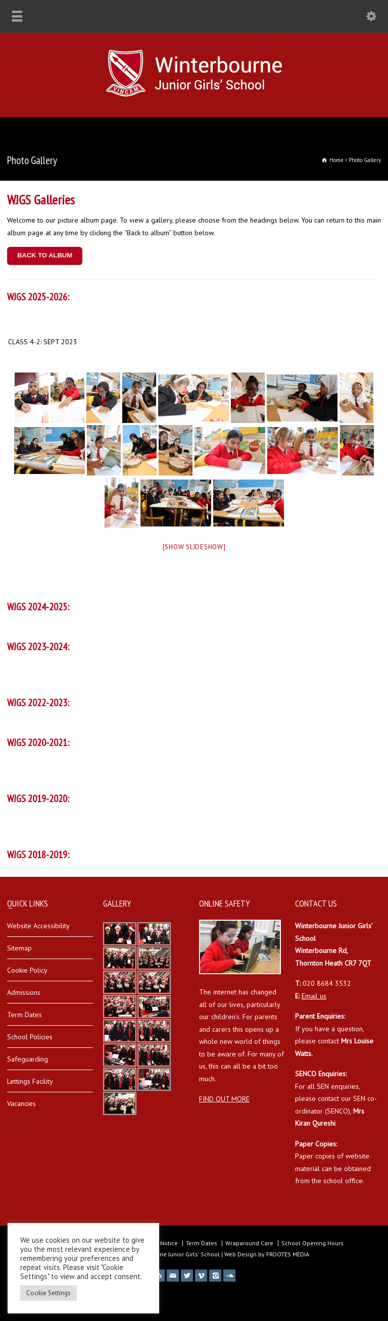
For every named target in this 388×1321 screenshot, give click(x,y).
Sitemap (19, 948)
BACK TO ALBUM (45, 255)
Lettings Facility (30, 1081)
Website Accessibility (38, 925)
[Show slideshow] (194, 547)
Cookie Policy (27, 970)
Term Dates (24, 1014)
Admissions (23, 992)
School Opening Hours (312, 1243)
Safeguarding (27, 1059)
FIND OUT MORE (224, 1098)
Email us (314, 995)
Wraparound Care (249, 1243)
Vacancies (21, 1103)
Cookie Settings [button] (48, 1293)
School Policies (30, 1036)
